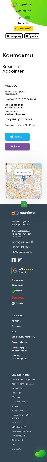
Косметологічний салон (23, 384)
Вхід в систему (23, 28)
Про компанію (18, 315)
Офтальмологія (19, 427)
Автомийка (17, 449)
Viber (15, 147)
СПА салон (17, 397)
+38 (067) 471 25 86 (14, 107)
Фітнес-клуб (17, 440)
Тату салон (17, 393)
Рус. (20, 17)
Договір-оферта (19, 342)
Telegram (16, 137)
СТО (14, 445)
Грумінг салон (18, 436)
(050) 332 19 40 (24, 11)
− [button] (9, 170)
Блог (14, 331)
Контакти (16, 321)
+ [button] (9, 166)
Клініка (15, 406)
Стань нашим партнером (23, 337)
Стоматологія (18, 422)
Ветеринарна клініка (21, 431)
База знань (17, 326)
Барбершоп (17, 388)
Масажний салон (20, 402)
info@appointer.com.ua (15, 114)
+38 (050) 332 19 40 (14, 105)
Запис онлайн (18, 410)
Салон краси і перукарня (23, 379)
